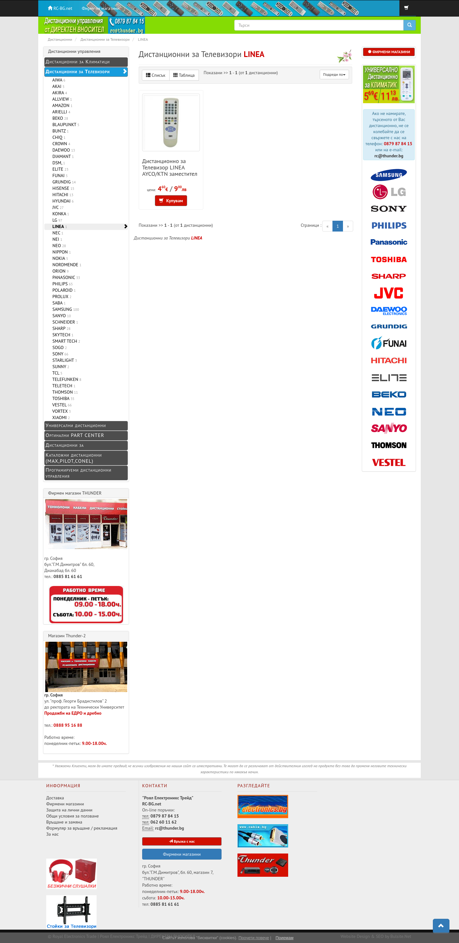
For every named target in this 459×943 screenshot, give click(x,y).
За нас (52, 834)
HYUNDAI (62, 201)
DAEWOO (62, 150)
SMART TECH (65, 341)
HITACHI (61, 194)
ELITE (59, 169)
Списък (155, 75)
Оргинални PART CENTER (75, 435)
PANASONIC (65, 277)
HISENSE (62, 188)
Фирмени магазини (101, 8)
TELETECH (63, 386)
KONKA (59, 214)
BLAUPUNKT (64, 124)
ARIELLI (60, 112)
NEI (56, 239)
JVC (57, 207)
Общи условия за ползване (72, 816)
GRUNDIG (63, 182)
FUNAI (59, 175)
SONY (59, 354)
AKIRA (58, 93)
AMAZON (61, 105)
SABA (58, 303)
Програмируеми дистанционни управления (78, 473)
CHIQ (57, 137)
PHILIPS (61, 284)
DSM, (57, 163)
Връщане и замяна (64, 822)
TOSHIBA (62, 398)
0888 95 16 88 (68, 725)
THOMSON (64, 392)
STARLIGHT (63, 360)
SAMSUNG (64, 309)
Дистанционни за (65, 445)
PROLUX (60, 296)
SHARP (60, 328)
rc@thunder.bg (389, 156)
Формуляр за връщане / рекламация (81, 828)
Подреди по (334, 74)
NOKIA (59, 258)
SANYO (60, 315)
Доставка (55, 798)
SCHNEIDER (64, 322)
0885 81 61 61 (68, 576)
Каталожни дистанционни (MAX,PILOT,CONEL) (74, 458)
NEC (56, 233)
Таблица (184, 75)
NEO (58, 245)
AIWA (57, 80)
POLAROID (63, 290)
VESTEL (61, 405)
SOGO (58, 347)
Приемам (284, 937)
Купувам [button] (171, 201)
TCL (56, 373)
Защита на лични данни (69, 810)
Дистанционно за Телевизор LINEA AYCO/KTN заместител (169, 167)
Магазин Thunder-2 (67, 636)
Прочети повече (253, 937)
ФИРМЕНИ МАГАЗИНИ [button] (389, 51)
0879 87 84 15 (398, 143)
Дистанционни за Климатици (78, 61)
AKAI (57, 86)
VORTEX (60, 411)
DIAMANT (62, 156)
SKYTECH (61, 335)
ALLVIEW (61, 99)
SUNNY (59, 366)
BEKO (59, 118)
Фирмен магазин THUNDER (75, 493)
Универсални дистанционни (76, 425)
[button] (441, 926)
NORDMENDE (65, 265)
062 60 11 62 (163, 822)
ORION (59, 271)
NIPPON (60, 252)
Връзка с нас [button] (182, 841)
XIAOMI (60, 417)
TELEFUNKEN (65, 379)
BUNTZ (59, 131)
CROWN (60, 143)
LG (56, 220)
